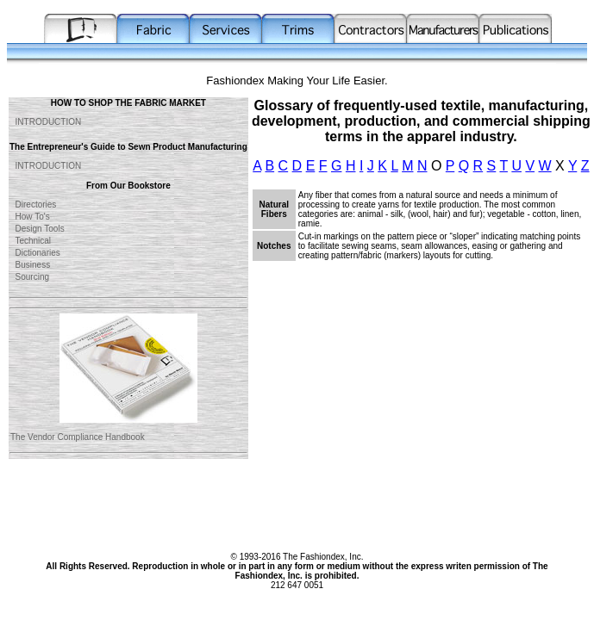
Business (30, 265)
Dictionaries (35, 252)
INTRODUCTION (45, 122)
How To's (30, 216)
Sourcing (29, 277)
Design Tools (37, 228)
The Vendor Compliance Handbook (77, 437)
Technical (30, 240)
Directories (33, 204)
